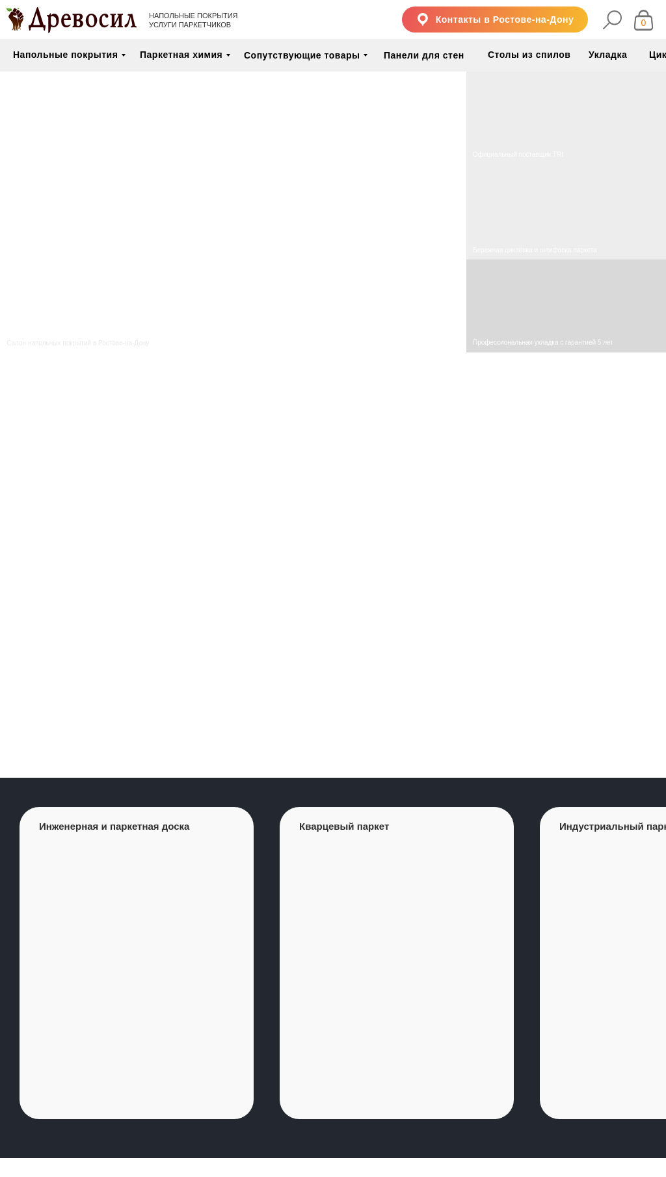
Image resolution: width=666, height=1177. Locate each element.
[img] (566, 212)
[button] (495, 20)
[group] (137, 963)
